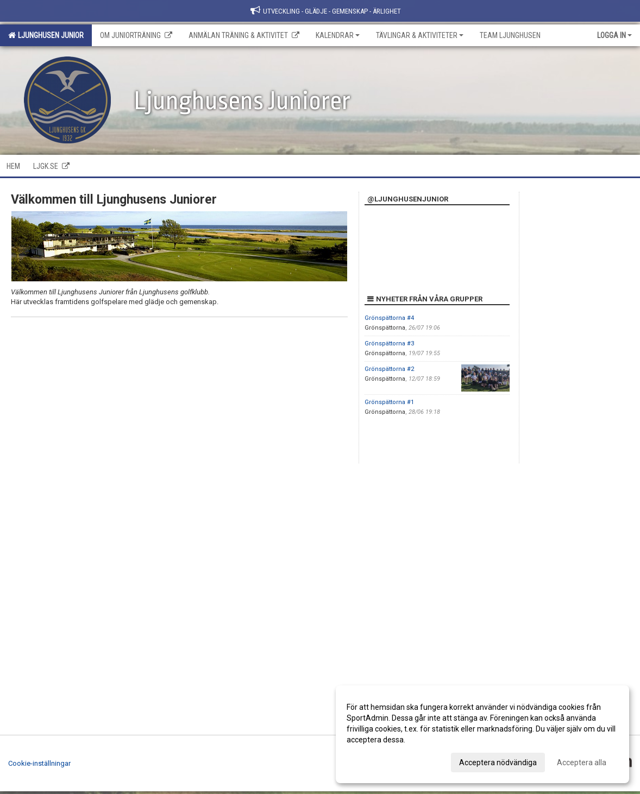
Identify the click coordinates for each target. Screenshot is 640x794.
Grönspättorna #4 (389, 318)
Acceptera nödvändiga (498, 762)
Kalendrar (338, 35)
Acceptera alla (581, 762)
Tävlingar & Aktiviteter (419, 35)
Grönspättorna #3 (389, 343)
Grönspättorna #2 (389, 369)
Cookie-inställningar (39, 763)
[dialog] (482, 734)
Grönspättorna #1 (389, 402)
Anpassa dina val (376, 761)
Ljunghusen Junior (46, 35)
